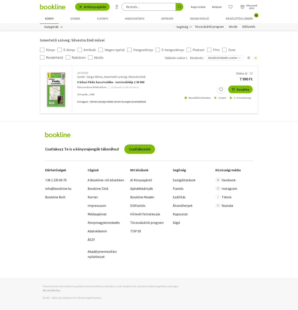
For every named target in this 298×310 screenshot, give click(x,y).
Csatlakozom (139, 149)
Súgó (176, 223)
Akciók (233, 27)
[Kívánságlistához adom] (221, 90)
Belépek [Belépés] (217, 7)
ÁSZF (91, 240)
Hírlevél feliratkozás (145, 214)
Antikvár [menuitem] (167, 18)
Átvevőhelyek (182, 206)
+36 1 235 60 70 (56, 180)
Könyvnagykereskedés (104, 223)
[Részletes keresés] (117, 7)
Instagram (226, 188)
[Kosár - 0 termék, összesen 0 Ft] (248, 6)
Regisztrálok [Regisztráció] (198, 7)
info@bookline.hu (58, 189)
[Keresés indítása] (179, 7)
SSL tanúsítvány (51, 290)
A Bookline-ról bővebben (106, 180)
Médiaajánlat (97, 214)
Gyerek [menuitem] (75, 18)
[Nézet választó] (248, 58)
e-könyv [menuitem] (102, 18)
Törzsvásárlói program (209, 27)
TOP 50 (135, 231)
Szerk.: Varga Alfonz (90, 77)
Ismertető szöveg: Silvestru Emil (124, 77)
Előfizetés (248, 27)
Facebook (225, 180)
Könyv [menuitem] (49, 18)
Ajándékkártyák (141, 189)
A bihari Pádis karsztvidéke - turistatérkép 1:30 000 (110, 82)
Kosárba (240, 90)
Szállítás (179, 197)
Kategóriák (51, 27)
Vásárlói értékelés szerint (222, 58)
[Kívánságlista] (230, 7)
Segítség (182, 27)
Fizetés (178, 189)
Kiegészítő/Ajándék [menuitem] (242, 17)
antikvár (82, 73)
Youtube (224, 206)
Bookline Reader (142, 197)
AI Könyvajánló (92, 7)
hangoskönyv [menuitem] (134, 18)
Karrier (93, 197)
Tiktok (223, 197)
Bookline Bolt (55, 197)
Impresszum (97, 206)
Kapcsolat (180, 214)
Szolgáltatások (184, 180)
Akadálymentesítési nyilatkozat (102, 254)
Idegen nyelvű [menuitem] (199, 18)
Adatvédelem (97, 231)
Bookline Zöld (98, 189)
